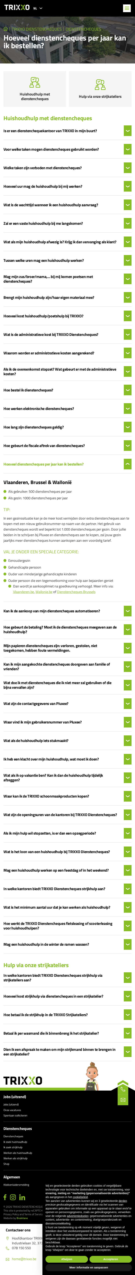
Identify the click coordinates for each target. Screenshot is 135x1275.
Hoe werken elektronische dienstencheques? (38, 410)
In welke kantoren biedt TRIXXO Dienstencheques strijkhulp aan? (54, 891)
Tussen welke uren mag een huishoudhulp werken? (43, 262)
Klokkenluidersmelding (16, 1187)
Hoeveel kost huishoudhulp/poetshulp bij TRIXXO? (43, 318)
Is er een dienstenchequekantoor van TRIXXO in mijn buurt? (50, 133)
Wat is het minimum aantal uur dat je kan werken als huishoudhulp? (56, 909)
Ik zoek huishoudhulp (15, 1144)
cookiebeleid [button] (80, 1197)
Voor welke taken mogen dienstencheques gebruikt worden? (51, 151)
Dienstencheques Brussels (76, 594)
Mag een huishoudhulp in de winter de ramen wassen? (46, 946)
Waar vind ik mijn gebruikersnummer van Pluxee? (42, 724)
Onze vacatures (12, 1112)
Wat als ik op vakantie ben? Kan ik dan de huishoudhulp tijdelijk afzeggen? (53, 779)
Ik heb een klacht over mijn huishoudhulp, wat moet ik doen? (51, 761)
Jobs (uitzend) (14, 1099)
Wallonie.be (43, 594)
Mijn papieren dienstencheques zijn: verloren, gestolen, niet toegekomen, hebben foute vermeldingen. (50, 650)
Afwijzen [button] (66, 1259)
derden (123, 1200)
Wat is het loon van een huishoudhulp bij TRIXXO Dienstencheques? (56, 854)
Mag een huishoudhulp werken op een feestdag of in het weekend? (56, 872)
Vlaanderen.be (23, 594)
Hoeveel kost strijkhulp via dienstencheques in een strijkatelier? (53, 998)
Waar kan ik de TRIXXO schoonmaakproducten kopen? (46, 798)
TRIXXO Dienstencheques (37, 29)
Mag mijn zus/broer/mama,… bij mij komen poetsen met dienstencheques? (48, 281)
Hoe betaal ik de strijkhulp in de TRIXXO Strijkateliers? (45, 1016)
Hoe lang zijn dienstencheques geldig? (33, 429)
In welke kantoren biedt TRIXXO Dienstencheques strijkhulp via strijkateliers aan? (52, 979)
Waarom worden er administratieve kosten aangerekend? (48, 355)
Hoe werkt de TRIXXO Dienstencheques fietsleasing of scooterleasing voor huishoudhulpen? (57, 928)
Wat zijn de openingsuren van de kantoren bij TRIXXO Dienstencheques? (60, 817)
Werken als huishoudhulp (17, 1155)
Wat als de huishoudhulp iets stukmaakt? (35, 742)
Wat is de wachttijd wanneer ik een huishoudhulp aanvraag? (50, 207)
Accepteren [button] (110, 1259)
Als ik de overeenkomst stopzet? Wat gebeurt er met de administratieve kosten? (59, 373)
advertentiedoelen (77, 1216)
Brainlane (22, 1220)
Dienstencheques (84, 29)
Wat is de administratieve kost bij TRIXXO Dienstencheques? (50, 336)
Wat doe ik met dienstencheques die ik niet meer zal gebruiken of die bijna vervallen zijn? (57, 687)
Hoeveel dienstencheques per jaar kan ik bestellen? (43, 466)
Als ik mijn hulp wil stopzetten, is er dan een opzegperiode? (49, 835)
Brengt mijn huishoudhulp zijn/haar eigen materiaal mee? (48, 299)
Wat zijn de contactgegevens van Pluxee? (35, 705)
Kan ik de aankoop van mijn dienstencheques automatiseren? (51, 613)
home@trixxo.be (21, 1260)
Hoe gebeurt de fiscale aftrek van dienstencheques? (44, 447)
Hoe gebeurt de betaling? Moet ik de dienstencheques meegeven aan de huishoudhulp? (60, 631)
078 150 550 (18, 1250)
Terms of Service (33, 1216)
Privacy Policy (11, 1216)
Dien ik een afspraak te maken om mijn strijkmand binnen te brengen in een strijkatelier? (59, 1053)
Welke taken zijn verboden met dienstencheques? (42, 170)
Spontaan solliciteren (15, 1117)
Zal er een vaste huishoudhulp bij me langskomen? (43, 225)
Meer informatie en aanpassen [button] (88, 1267)
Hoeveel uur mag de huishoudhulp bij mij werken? (42, 188)
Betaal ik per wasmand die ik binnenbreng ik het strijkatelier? (51, 1035)
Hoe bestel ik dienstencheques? (28, 392)
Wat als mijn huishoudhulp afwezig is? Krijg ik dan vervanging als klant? (59, 244)
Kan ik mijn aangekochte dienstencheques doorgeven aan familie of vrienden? (56, 668)
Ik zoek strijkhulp (12, 1149)
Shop (6, 1166)
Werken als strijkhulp (15, 1160)
